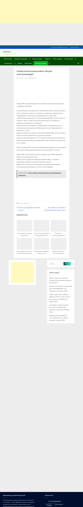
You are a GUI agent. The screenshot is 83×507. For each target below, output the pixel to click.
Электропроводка (41, 63)
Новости (47, 59)
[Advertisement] (41, 11)
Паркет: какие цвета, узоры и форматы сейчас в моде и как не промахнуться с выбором (59, 297)
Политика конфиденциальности (59, 47)
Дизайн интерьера (21, 59)
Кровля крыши (37, 59)
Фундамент (28, 63)
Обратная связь (74, 47)
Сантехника (8, 63)
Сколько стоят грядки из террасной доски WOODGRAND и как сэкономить (60, 288)
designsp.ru (7, 52)
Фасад (20, 63)
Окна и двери (57, 59)
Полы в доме (69, 59)
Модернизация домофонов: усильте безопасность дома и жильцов (58, 318)
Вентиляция (8, 59)
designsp (33, 78)
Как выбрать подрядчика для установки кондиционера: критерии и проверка (58, 307)
